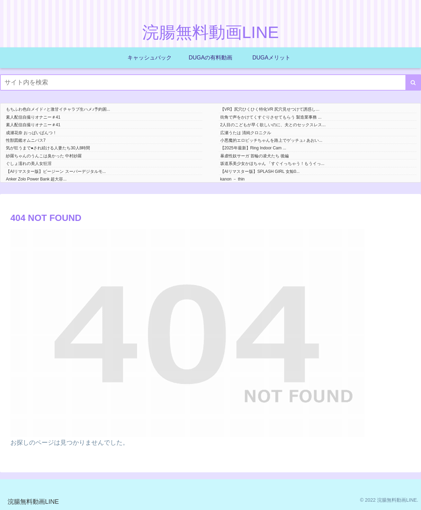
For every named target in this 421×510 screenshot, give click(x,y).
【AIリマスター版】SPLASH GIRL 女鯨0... (260, 171)
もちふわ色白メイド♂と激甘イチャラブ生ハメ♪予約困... (58, 109)
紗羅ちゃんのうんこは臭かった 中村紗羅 (44, 156)
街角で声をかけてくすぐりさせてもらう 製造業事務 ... (271, 117)
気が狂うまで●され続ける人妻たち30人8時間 (48, 148)
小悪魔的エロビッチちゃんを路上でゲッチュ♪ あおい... (271, 140)
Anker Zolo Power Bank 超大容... (36, 179)
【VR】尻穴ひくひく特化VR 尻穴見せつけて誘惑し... (270, 109)
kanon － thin (232, 179)
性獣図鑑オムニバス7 (26, 140)
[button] (413, 82)
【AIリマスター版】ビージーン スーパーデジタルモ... (56, 171)
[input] (210, 82)
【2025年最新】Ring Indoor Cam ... (253, 148)
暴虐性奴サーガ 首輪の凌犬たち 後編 (254, 156)
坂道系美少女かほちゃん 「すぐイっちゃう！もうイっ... (272, 163)
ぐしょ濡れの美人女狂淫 (29, 163)
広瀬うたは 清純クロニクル (245, 132)
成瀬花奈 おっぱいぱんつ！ (31, 132)
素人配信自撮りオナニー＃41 (33, 117)
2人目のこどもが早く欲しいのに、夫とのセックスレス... (273, 124)
